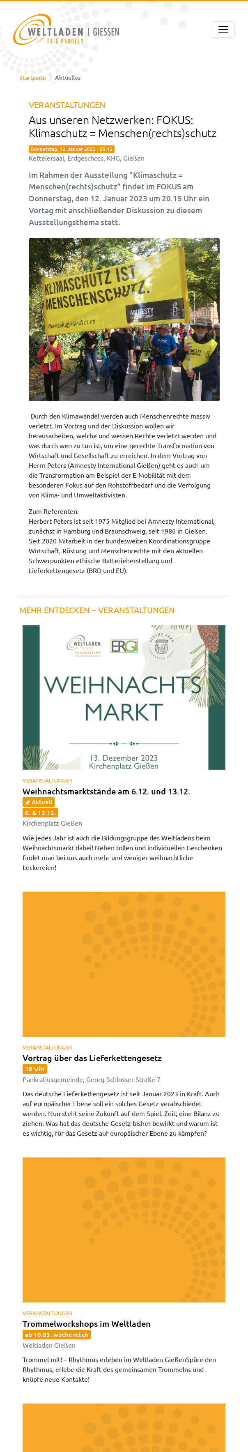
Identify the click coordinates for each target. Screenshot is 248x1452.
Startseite (32, 77)
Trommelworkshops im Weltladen (87, 1333)
